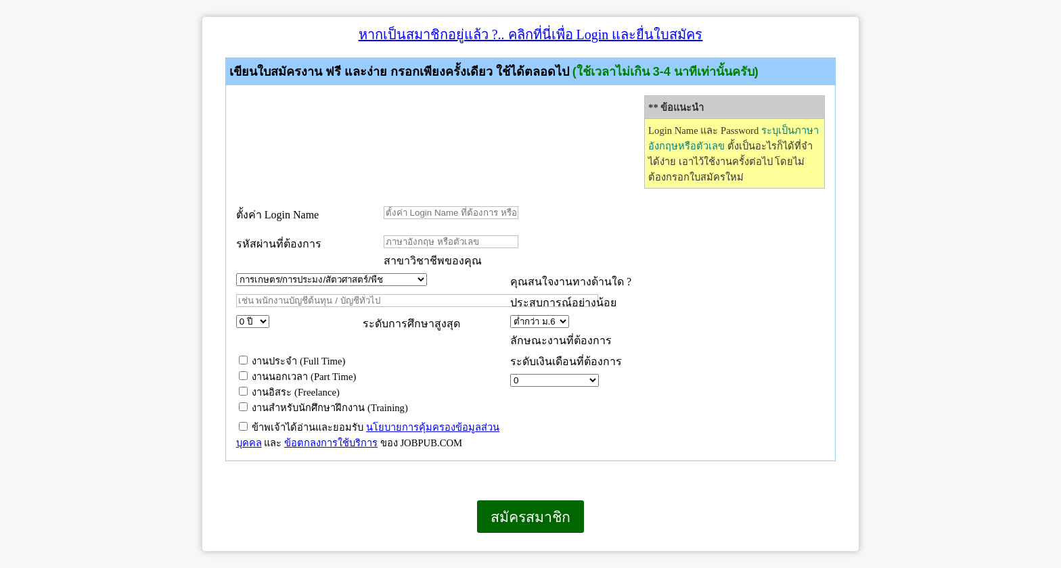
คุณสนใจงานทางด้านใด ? (570, 281)
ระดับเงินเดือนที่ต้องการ (566, 361)
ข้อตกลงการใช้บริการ (331, 442)
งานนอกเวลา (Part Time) (298, 376)
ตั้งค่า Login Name (277, 214)
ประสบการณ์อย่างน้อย (564, 302)
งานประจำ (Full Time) (292, 361)
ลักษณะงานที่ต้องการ (561, 340)
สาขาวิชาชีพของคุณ (433, 260)
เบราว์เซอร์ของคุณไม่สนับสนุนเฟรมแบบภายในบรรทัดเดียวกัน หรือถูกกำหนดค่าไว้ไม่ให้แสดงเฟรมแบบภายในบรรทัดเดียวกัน (202, 550)
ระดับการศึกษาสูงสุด (411, 323)
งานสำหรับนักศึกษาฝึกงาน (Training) (323, 407)
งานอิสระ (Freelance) (289, 392)
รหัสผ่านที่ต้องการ (278, 244)
